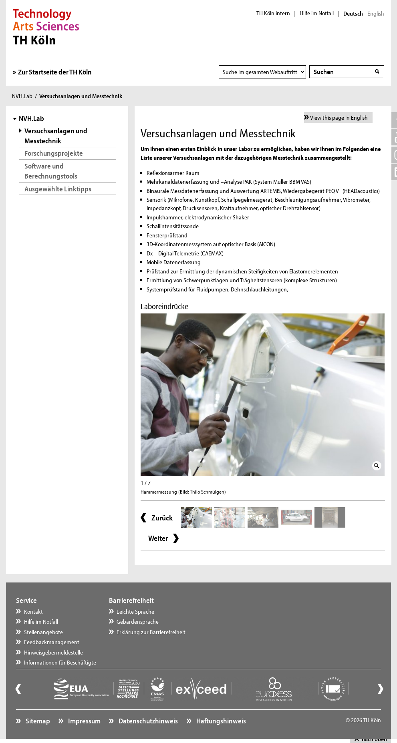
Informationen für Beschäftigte (60, 662)
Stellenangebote (43, 632)
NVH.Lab (22, 96)
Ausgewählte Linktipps (57, 188)
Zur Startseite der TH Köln (55, 71)
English (375, 13)
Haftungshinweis (220, 720)
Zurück (162, 517)
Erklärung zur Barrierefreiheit (151, 632)
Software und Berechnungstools (50, 171)
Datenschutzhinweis (147, 720)
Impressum (84, 720)
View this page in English (339, 117)
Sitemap (37, 720)
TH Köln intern (273, 13)
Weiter (158, 538)
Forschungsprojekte (53, 153)
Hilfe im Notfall (317, 13)
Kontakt (33, 611)
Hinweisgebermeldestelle (53, 652)
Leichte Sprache (135, 611)
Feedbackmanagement (51, 642)
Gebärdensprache (138, 621)
